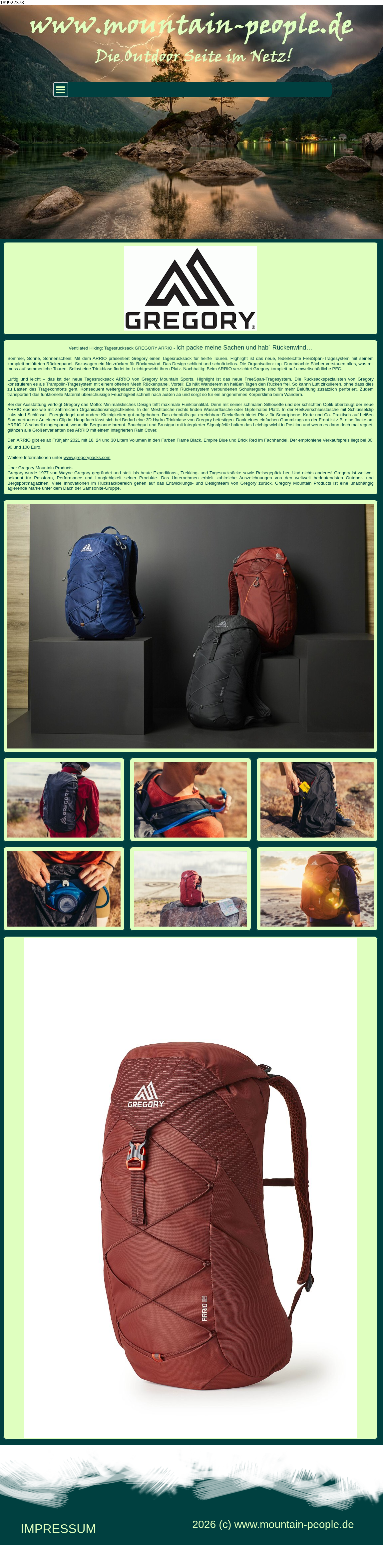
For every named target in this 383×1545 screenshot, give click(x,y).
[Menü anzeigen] (60, 89)
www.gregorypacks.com (87, 457)
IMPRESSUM (58, 1529)
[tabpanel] (190, 417)
